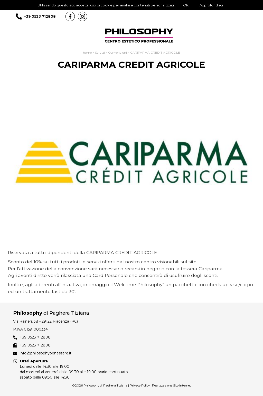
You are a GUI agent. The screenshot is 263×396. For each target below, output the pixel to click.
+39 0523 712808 (40, 16)
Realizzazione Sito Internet (171, 385)
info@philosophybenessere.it (45, 353)
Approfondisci (211, 5)
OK (186, 5)
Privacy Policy (140, 385)
